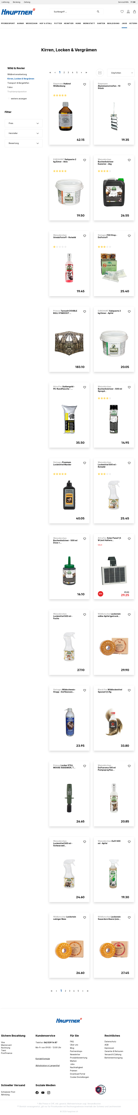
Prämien (73, 1070)
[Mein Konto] (128, 11)
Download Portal (77, 1074)
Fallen (10, 87)
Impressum (109, 1048)
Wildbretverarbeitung (17, 74)
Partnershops (76, 1051)
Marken (73, 1061)
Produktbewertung (78, 1058)
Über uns (74, 1045)
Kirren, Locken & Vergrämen (20, 78)
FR (132, 1)
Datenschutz (110, 1041)
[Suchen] (99, 11)
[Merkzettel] (122, 11)
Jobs (72, 1064)
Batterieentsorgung (114, 1058)
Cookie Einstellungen (79, 1077)
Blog (72, 1048)
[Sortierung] (120, 73)
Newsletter (75, 1054)
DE (134, 1)
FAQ (72, 1041)
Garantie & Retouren (114, 1051)
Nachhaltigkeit (76, 1067)
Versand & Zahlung (113, 1054)
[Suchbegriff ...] (73, 11)
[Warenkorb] (133, 11)
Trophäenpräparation (17, 91)
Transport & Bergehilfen (18, 83)
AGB (106, 1045)
